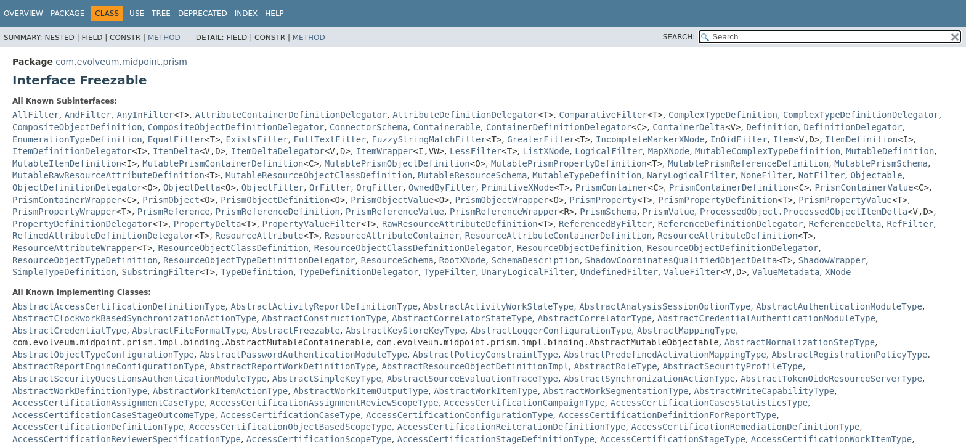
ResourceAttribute (259, 235)
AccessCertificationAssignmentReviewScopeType (324, 403)
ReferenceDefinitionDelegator (730, 224)
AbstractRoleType (615, 366)
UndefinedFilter (619, 272)
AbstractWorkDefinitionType (79, 391)
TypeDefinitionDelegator (358, 272)
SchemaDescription (535, 260)
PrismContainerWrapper (66, 200)
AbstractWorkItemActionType (220, 391)
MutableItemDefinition (66, 163)
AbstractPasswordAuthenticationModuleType (303, 355)
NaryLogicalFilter (691, 175)
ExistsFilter (257, 139)
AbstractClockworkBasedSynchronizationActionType (134, 318)
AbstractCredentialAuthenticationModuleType (766, 318)
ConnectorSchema (368, 127)
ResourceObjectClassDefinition (233, 248)
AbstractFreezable (296, 330)
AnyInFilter (145, 115)
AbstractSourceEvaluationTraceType (472, 379)
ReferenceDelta (845, 224)
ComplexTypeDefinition (722, 115)
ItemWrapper (384, 151)
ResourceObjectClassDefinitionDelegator (412, 248)
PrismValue (668, 211)
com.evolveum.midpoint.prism (121, 62)
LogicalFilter (609, 151)
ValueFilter (692, 272)
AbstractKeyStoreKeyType (405, 330)
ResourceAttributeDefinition (727, 235)
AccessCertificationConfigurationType (459, 415)
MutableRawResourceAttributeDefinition (108, 175)
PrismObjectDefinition (275, 200)
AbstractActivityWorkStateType (498, 306)
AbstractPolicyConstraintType (485, 355)
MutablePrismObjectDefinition (397, 163)
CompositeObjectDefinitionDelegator (236, 127)
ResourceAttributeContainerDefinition (558, 235)
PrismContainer (611, 187)
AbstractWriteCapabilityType (764, 391)
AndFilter (88, 115)
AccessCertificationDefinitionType (98, 427)
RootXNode (462, 260)
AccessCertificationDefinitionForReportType (667, 415)
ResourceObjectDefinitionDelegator (732, 248)
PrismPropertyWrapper (64, 211)
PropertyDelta (208, 224)
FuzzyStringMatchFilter (429, 139)
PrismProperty (603, 200)
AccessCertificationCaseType (291, 415)
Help (274, 13)
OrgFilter (379, 187)
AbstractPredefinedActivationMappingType (665, 355)
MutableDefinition (890, 151)
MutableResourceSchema (472, 175)
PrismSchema (608, 211)
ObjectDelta (192, 187)
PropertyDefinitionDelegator (82, 224)
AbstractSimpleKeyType (326, 379)
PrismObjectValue (392, 200)
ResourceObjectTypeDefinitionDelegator (259, 260)
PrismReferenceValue (395, 211)
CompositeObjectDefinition (77, 127)
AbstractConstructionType (324, 318)
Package (67, 13)
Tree (161, 13)
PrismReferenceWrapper (504, 211)
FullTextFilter (330, 139)
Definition (772, 127)
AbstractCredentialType (69, 330)
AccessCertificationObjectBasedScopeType (290, 427)
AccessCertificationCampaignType (524, 403)
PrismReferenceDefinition (278, 211)
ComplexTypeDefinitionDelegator (861, 115)
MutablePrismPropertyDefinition (569, 163)
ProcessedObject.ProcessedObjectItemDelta (803, 211)
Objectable (876, 175)
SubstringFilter (160, 272)
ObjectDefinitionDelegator (77, 187)
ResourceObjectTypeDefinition (85, 260)
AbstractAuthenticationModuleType (839, 306)
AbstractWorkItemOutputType (360, 391)
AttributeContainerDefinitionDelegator (291, 115)
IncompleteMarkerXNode (650, 139)
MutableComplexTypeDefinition (767, 151)
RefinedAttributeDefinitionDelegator (103, 235)
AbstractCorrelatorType (595, 318)
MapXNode (668, 151)
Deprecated (202, 13)
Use (136, 13)
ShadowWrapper (832, 260)
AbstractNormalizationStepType (799, 342)
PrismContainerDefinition (731, 187)
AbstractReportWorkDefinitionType (293, 366)
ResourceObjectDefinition (579, 248)
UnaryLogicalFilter (528, 272)
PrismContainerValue (863, 187)
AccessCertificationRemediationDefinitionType (745, 427)
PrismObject (171, 200)
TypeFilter (450, 272)
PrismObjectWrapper (501, 200)
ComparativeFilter (603, 115)
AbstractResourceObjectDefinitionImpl (474, 366)
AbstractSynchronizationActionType (649, 379)
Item (783, 139)
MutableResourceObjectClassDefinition (318, 175)
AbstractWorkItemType (486, 391)
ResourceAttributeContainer (392, 235)
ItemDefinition (861, 139)
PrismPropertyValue (845, 200)
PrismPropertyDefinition (717, 200)
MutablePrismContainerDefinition (222, 163)
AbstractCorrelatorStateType (462, 318)
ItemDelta (176, 151)
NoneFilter (766, 175)
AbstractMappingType (686, 330)
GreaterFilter (541, 139)
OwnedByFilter (442, 187)
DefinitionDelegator (853, 127)
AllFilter (35, 115)
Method (164, 37)
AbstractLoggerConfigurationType (551, 330)
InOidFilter (739, 139)
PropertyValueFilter (311, 224)
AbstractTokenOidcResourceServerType (831, 379)
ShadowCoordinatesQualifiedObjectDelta (681, 260)
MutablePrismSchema (881, 163)
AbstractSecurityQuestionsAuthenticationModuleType (139, 379)
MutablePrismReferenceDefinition (748, 163)
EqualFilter (176, 139)
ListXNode (546, 151)
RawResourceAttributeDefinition (460, 224)
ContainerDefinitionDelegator (558, 127)
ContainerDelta (688, 127)
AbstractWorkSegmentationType (616, 391)
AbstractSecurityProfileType (733, 366)
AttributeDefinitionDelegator (465, 115)
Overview (23, 13)
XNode (838, 272)
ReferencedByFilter (605, 224)
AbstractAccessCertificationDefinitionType (118, 306)
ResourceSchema (397, 260)
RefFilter (910, 224)
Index (246, 13)
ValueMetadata (786, 272)
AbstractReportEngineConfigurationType (108, 366)
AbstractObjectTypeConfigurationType (103, 355)
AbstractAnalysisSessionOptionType (664, 306)
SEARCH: (679, 37)
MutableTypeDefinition (586, 175)
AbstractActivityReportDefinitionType (323, 306)
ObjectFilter (273, 187)
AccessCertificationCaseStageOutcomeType (113, 415)
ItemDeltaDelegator (278, 151)
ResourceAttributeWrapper (74, 248)
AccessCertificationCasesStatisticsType (709, 403)
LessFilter (475, 151)
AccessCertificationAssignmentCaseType (108, 403)
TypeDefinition (257, 272)
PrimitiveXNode (518, 187)
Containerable (447, 127)
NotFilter (821, 175)
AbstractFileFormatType (189, 330)
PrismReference (173, 211)
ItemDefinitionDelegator (72, 151)
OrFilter (330, 187)
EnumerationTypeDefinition (77, 139)
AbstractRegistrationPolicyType (850, 355)
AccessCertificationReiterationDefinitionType (511, 427)
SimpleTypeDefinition (64, 272)
